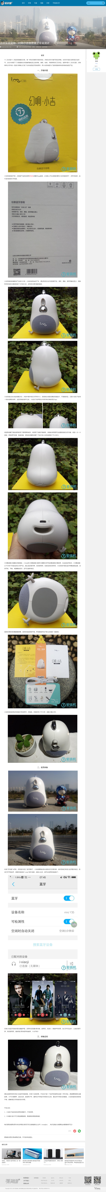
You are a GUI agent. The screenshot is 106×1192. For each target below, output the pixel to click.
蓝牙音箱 (44, 47)
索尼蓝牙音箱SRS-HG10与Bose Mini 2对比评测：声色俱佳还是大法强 (74, 1162)
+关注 (96, 69)
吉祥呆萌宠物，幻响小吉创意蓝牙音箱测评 (25, 43)
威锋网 (61, 1183)
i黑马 (70, 1180)
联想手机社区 (44, 1180)
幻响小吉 (38, 47)
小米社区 (61, 1180)
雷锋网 (44, 1178)
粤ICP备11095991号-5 (44, 1188)
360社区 (61, 1178)
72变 (70, 1178)
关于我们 (26, 1180)
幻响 (33, 47)
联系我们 (26, 1178)
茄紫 (96, 61)
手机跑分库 (56, 3)
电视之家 (53, 1183)
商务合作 (26, 1183)
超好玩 (52, 1178)
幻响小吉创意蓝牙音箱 (25, 47)
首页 (23, 3)
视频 (41, 3)
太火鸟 (52, 1180)
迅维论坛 (70, 1183)
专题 (35, 3)
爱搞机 (31, 176)
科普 (48, 3)
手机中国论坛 (44, 1183)
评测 (29, 3)
